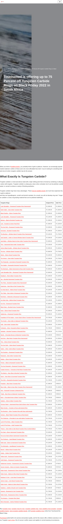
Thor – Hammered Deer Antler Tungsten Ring (12, 244)
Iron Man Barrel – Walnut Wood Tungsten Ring (13, 289)
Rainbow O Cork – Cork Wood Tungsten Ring (12, 477)
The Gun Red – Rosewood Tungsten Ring (12, 227)
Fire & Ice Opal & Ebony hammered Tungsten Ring (14, 435)
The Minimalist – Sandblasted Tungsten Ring (12, 446)
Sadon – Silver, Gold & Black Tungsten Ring (12, 348)
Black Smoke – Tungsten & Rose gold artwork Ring (14, 408)
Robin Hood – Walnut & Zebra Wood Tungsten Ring (14, 484)
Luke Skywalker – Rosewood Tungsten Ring (12, 216)
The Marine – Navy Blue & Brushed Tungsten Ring (14, 373)
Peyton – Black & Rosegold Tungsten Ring (12, 362)
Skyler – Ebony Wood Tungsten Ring (10, 255)
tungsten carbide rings (31, 508)
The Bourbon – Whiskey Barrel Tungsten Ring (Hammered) (16, 234)
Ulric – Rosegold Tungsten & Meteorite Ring (12, 390)
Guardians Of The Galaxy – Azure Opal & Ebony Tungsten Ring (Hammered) (21, 317)
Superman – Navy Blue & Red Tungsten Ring (12, 286)
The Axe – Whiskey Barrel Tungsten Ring (11, 251)
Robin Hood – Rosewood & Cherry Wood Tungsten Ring (15, 470)
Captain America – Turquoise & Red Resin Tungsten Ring (16, 369)
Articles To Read (12, 68)
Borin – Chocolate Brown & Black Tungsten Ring (13, 397)
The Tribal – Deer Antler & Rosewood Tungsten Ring (14, 293)
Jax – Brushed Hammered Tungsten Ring (11, 279)
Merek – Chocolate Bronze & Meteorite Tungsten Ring (15, 335)
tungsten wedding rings (37, 511)
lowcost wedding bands (39, 191)
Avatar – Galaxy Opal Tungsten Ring (10, 453)
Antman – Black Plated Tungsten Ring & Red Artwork (14, 415)
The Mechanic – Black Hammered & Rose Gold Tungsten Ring (17, 269)
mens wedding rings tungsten (47, 508)
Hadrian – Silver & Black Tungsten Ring (11, 401)
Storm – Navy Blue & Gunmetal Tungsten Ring (13, 376)
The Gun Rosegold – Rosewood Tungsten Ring (13, 366)
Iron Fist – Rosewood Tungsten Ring (10, 303)
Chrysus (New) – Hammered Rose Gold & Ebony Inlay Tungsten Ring (19, 404)
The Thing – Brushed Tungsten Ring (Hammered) (14, 282)
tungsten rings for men (18, 508)
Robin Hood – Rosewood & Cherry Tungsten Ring (14, 495)
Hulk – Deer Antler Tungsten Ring (9, 324)
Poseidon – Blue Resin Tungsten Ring (11, 383)
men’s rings (11, 520)
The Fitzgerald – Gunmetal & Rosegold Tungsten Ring (15, 262)
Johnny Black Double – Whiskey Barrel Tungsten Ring (15, 248)
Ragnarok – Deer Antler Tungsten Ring (11, 355)
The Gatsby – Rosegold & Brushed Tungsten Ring (14, 265)
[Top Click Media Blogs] (3, 1)
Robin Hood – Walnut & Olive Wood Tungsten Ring (14, 474)
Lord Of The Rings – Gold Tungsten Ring (11, 425)
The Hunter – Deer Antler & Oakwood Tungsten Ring (14, 321)
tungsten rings (7, 508)
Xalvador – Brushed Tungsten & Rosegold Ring (13, 331)
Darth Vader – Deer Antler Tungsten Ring (11, 209)
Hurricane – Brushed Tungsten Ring (10, 230)
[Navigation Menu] (60, 1)
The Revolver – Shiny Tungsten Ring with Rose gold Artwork (16, 411)
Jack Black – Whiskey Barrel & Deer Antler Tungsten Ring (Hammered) (19, 241)
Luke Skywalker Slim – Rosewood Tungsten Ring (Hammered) (17, 272)
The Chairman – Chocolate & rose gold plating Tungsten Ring (17, 418)
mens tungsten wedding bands (18, 511)
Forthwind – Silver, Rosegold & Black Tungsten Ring (14, 328)
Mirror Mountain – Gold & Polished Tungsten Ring (14, 501)
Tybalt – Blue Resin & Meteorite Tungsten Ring (13, 394)
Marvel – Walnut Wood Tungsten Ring (11, 449)
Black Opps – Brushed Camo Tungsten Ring (12, 307)
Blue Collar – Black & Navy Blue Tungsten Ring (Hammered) (16, 387)
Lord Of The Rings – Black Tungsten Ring (11, 421)
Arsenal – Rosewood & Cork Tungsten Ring (12, 491)
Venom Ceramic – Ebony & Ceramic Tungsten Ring (14, 467)
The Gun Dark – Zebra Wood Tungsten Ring (12, 345)
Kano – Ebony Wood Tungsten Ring (10, 310)
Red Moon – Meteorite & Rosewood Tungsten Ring (14, 296)
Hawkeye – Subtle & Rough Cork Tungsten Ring (13, 487)
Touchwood (3, 518)
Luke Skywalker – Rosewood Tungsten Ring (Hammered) (16, 206)
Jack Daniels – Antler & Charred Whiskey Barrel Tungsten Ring (17, 237)
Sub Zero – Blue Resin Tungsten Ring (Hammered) (14, 338)
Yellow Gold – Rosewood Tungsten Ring (11, 456)
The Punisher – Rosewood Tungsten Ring (11, 352)
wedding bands (15, 166)
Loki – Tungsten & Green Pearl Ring (10, 223)
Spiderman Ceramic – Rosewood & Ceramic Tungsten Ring (16, 463)
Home (5, 68)
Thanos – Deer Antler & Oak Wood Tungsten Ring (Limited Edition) (18, 428)
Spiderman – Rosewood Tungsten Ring (11, 314)
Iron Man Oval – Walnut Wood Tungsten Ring (12, 300)
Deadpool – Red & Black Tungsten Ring (11, 275)
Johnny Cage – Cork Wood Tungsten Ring (12, 481)
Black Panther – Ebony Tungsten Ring (11, 213)
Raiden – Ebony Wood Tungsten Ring (10, 359)
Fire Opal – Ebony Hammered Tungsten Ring (12, 432)
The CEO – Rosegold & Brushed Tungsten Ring (13, 380)
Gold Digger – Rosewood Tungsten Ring (11, 460)
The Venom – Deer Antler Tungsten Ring (11, 258)
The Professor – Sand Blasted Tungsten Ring (12, 439)
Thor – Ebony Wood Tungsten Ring (10, 342)
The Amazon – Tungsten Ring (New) (10, 498)
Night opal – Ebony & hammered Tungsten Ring (13, 442)
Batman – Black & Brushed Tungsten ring (11, 220)
